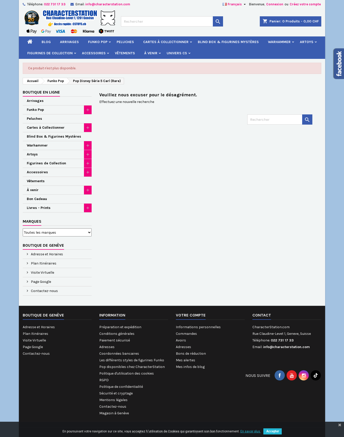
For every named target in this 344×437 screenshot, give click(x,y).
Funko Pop (97, 42)
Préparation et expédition (120, 327)
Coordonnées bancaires (119, 353)
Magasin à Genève (114, 413)
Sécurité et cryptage (116, 393)
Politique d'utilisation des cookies (126, 373)
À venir (150, 53)
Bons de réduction (191, 353)
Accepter (272, 431)
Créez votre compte (305, 4)
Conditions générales (116, 334)
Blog (46, 42)
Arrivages (69, 42)
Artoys (306, 42)
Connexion (274, 4)
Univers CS (177, 53)
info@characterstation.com (107, 4)
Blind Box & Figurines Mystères (228, 42)
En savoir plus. (250, 431)
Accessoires (94, 53)
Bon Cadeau (37, 199)
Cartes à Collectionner (166, 42)
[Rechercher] (172, 21)
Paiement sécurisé (114, 340)
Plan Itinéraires (43, 263)
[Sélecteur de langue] (235, 4)
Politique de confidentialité (121, 387)
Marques (32, 221)
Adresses (107, 347)
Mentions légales (113, 400)
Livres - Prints (39, 208)
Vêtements (125, 53)
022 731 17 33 (55, 4)
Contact (261, 315)
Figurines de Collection (50, 53)
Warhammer (279, 42)
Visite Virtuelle (42, 272)
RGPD (104, 380)
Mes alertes (185, 360)
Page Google (40, 282)
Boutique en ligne (41, 92)
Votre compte (191, 315)
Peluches (125, 42)
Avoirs (181, 340)
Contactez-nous (44, 291)
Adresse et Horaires (46, 254)
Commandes (186, 334)
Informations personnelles (198, 327)
